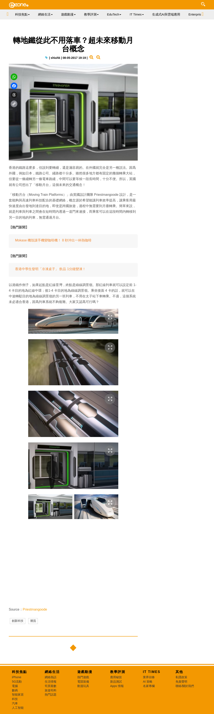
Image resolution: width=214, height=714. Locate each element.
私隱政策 (181, 677)
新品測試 (116, 681)
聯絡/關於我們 (185, 686)
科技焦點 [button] (22, 14)
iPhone (16, 677)
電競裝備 (83, 681)
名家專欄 (149, 686)
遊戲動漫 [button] (68, 14)
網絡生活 (52, 672)
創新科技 (17, 620)
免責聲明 (181, 681)
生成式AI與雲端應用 (166, 14)
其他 (179, 672)
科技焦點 (19, 672)
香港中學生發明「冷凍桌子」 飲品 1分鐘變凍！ (50, 269)
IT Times (151, 672)
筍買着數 (50, 686)
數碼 (15, 690)
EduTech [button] (114, 14)
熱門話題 (50, 694)
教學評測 (117, 672)
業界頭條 (149, 677)
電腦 (15, 686)
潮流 (33, 620)
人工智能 (18, 707)
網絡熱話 (50, 677)
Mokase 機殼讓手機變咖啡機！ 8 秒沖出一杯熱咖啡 (53, 240)
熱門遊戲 (83, 677)
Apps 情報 (117, 686)
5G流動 (17, 681)
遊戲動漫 (84, 672)
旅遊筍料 (50, 690)
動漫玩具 (83, 686)
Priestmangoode (35, 609)
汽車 (15, 703)
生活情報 (50, 681)
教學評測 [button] (91, 14)
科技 (15, 699)
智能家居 (18, 694)
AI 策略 (148, 681)
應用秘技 (116, 677)
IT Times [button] (137, 14)
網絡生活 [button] (45, 14)
